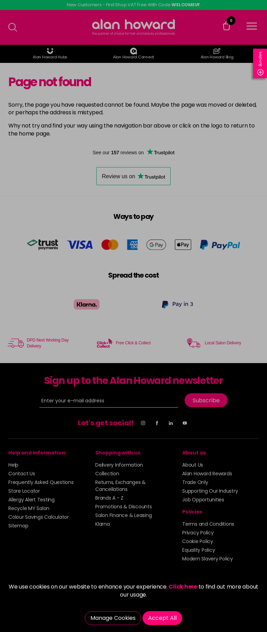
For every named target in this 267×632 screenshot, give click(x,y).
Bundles (260, 63)
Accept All (162, 618)
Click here (183, 587)
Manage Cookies (113, 618)
